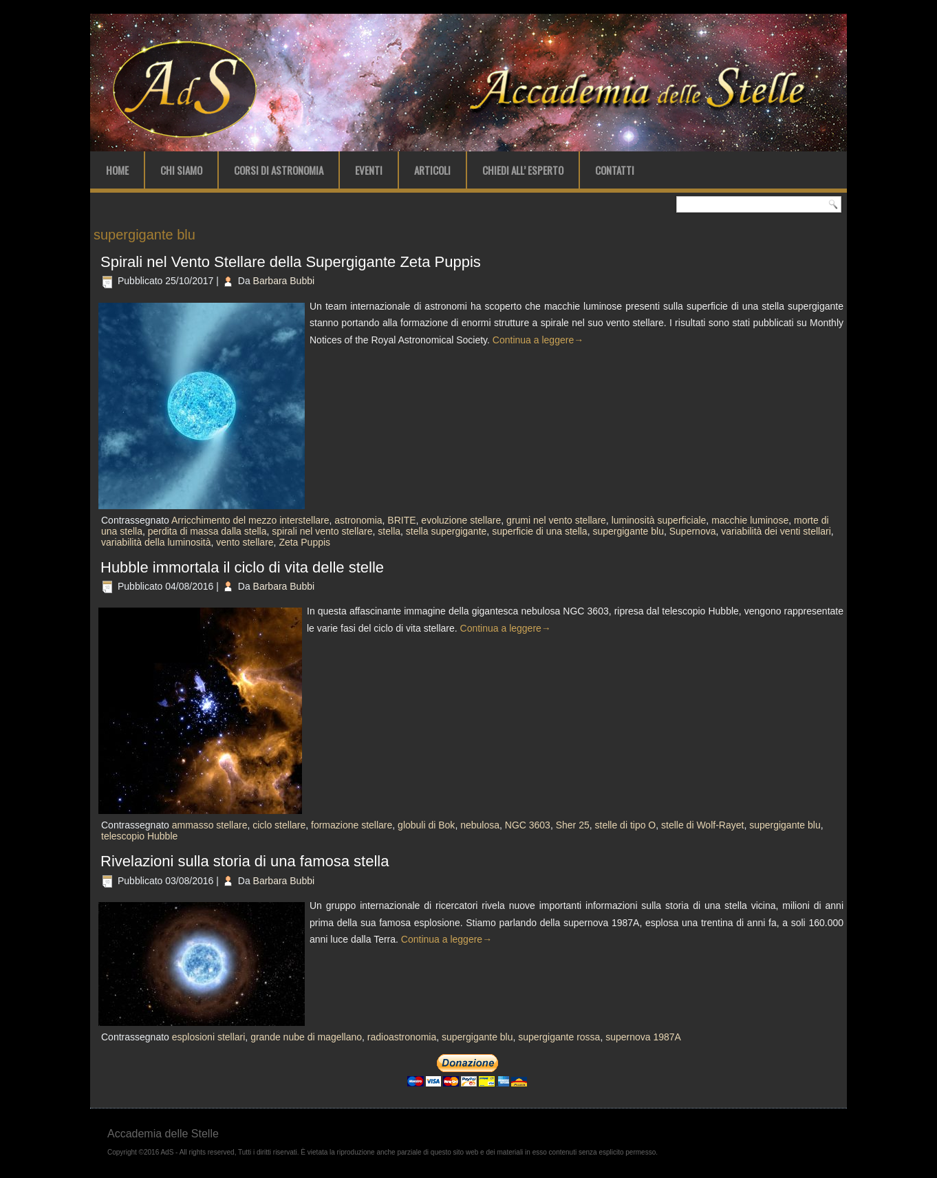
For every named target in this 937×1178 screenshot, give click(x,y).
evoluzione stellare (461, 520)
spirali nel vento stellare (322, 531)
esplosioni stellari (209, 1036)
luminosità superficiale (659, 520)
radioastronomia (401, 1036)
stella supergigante (446, 531)
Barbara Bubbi (284, 280)
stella (389, 531)
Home (117, 170)
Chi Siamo (181, 170)
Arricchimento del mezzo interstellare (250, 520)
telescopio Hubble (139, 836)
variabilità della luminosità (156, 542)
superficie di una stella (540, 531)
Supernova (692, 531)
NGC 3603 (527, 825)
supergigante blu (628, 531)
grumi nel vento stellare (556, 520)
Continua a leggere (538, 339)
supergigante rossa (559, 1036)
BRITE (401, 520)
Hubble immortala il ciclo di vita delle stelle (242, 567)
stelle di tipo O (625, 825)
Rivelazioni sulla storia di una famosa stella (244, 861)
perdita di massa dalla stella (207, 531)
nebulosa (479, 825)
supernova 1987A (643, 1036)
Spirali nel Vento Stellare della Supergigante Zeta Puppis (290, 261)
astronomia (358, 520)
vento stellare (244, 542)
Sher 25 (573, 825)
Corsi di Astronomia (278, 170)
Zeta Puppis (304, 542)
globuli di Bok (426, 825)
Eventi (369, 170)
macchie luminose (749, 520)
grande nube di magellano (306, 1036)
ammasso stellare (210, 825)
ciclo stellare (278, 825)
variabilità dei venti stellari (776, 531)
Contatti (614, 170)
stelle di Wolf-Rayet (702, 825)
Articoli (432, 170)
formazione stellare (351, 825)
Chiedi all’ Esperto (522, 170)
